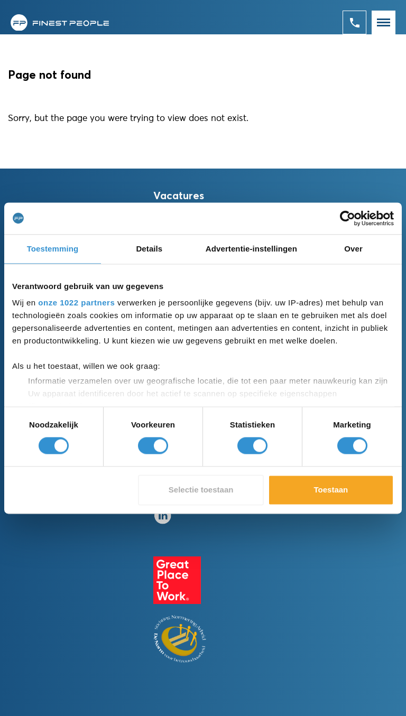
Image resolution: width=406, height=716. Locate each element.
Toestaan (331, 489)
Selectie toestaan (201, 489)
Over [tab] (353, 248)
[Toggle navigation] (383, 22)
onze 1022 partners (76, 302)
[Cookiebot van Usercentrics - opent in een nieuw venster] (347, 218)
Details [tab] (149, 248)
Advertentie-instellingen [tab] (251, 248)
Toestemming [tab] (53, 248)
